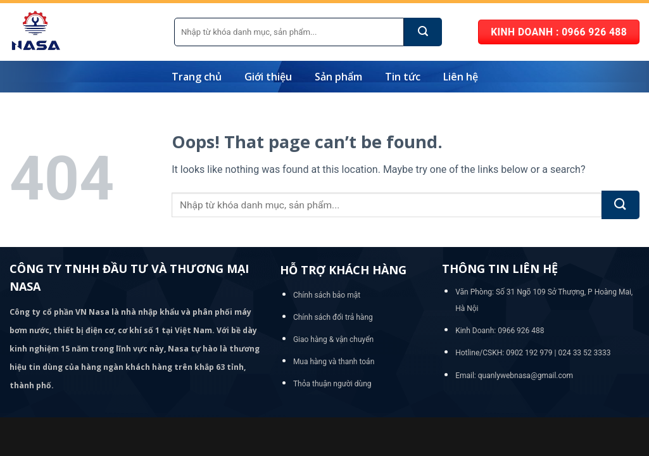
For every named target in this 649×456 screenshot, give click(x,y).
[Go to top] (588, 365)
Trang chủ (197, 77)
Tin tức (402, 77)
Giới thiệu (268, 77)
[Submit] (423, 32)
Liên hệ (460, 77)
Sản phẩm (338, 77)
